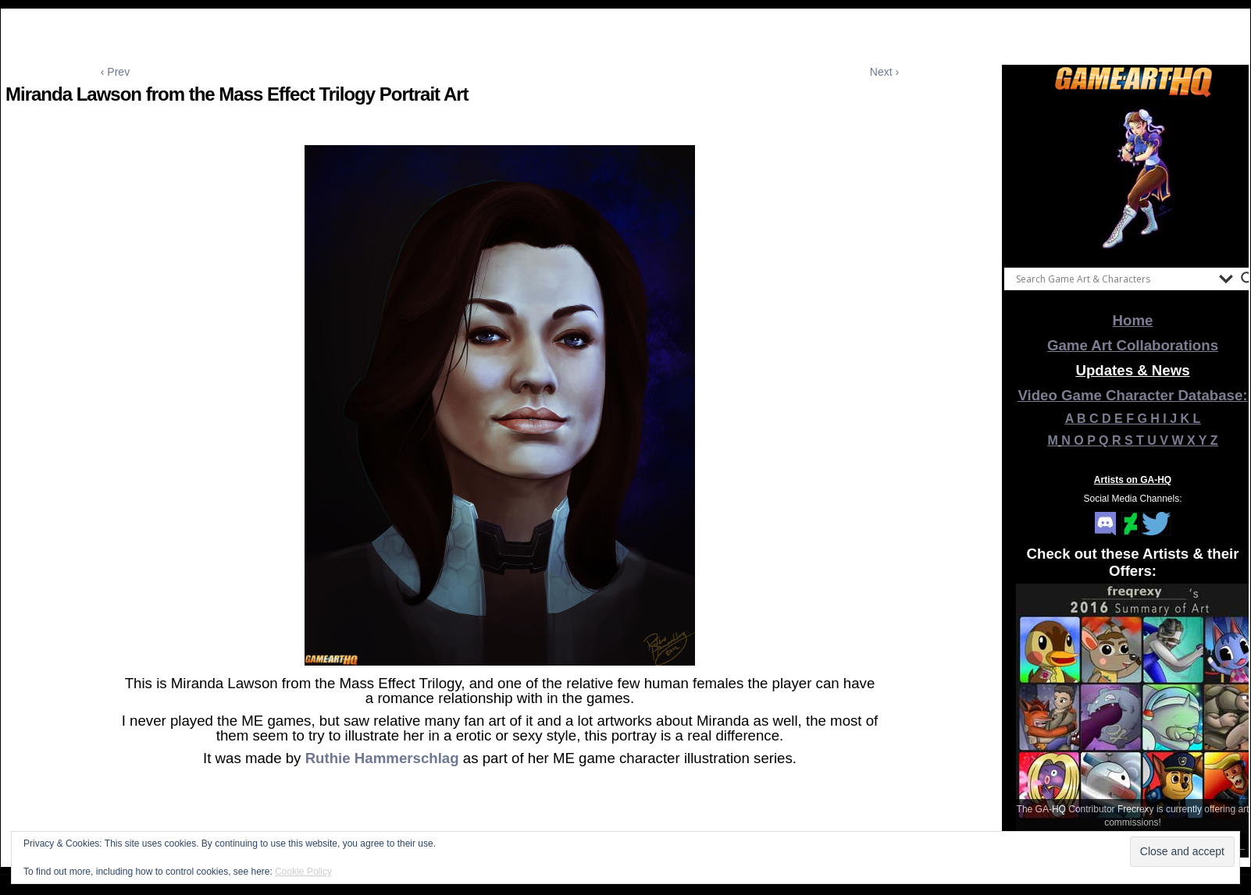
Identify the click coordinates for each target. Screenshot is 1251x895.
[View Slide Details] (1133, 178)
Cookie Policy (303, 871)
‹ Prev (115, 72)
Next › (884, 72)
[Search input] (1113, 278)
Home (1133, 320)
